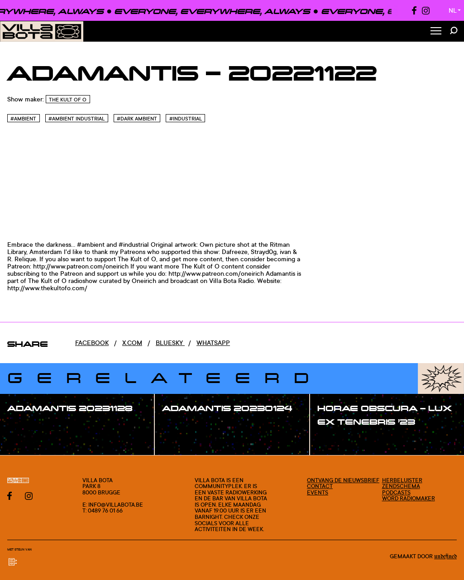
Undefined (445, 556)
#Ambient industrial (76, 118)
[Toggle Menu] (436, 31)
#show (27, 426)
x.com (132, 342)
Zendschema (401, 486)
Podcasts (396, 492)
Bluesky (170, 342)
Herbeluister (402, 480)
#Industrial (185, 118)
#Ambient (23, 118)
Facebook (92, 342)
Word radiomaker (408, 498)
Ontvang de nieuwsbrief (343, 480)
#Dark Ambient (137, 118)
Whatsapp (213, 342)
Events (317, 492)
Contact (320, 486)
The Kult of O (67, 99)
